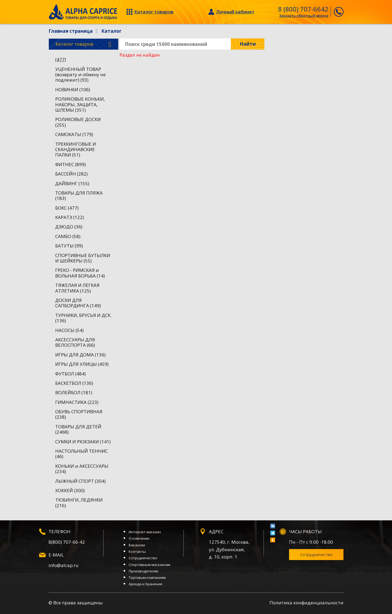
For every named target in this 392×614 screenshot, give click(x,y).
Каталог (83, 44)
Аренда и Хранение (145, 584)
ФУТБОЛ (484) (70, 374)
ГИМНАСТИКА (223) (76, 402)
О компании (139, 538)
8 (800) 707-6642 (303, 9)
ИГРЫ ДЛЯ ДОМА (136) (80, 355)
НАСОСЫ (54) (69, 330)
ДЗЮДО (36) (68, 227)
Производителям (143, 571)
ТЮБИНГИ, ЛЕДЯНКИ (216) (79, 502)
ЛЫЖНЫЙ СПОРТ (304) (80, 481)
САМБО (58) (67, 236)
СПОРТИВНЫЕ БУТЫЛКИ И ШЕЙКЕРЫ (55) (82, 258)
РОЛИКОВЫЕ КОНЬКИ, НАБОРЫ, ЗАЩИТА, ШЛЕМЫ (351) (80, 104)
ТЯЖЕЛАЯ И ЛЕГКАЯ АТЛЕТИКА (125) (77, 288)
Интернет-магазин (145, 531)
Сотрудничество (143, 557)
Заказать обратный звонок (303, 15)
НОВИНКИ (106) (72, 89)
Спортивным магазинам (149, 564)
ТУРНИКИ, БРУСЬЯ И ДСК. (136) (83, 318)
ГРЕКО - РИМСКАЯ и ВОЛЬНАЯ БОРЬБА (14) (80, 273)
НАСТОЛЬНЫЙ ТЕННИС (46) (81, 453)
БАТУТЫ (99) (69, 246)
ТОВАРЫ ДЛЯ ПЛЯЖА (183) (79, 195)
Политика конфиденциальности (306, 603)
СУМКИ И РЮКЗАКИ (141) (83, 441)
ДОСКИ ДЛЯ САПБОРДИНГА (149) (78, 303)
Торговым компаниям (147, 577)
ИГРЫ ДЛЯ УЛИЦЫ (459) (82, 364)
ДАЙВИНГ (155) (72, 183)
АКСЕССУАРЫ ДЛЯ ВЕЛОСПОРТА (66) (75, 342)
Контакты (137, 551)
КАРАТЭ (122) (69, 217)
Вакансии (137, 545)
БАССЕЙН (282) (71, 174)
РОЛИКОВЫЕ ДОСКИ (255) (78, 122)
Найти (248, 44)
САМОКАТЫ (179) (74, 134)
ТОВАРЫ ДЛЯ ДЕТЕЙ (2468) (78, 429)
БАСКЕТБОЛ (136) (74, 383)
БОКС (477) (67, 208)
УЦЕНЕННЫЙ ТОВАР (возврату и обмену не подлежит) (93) (80, 74)
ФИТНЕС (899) (70, 164)
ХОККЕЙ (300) (70, 490)
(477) (60, 59)
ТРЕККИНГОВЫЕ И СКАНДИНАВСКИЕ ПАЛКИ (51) (75, 149)
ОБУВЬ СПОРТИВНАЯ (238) (78, 414)
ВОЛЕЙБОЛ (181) (73, 392)
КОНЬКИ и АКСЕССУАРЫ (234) (81, 468)
